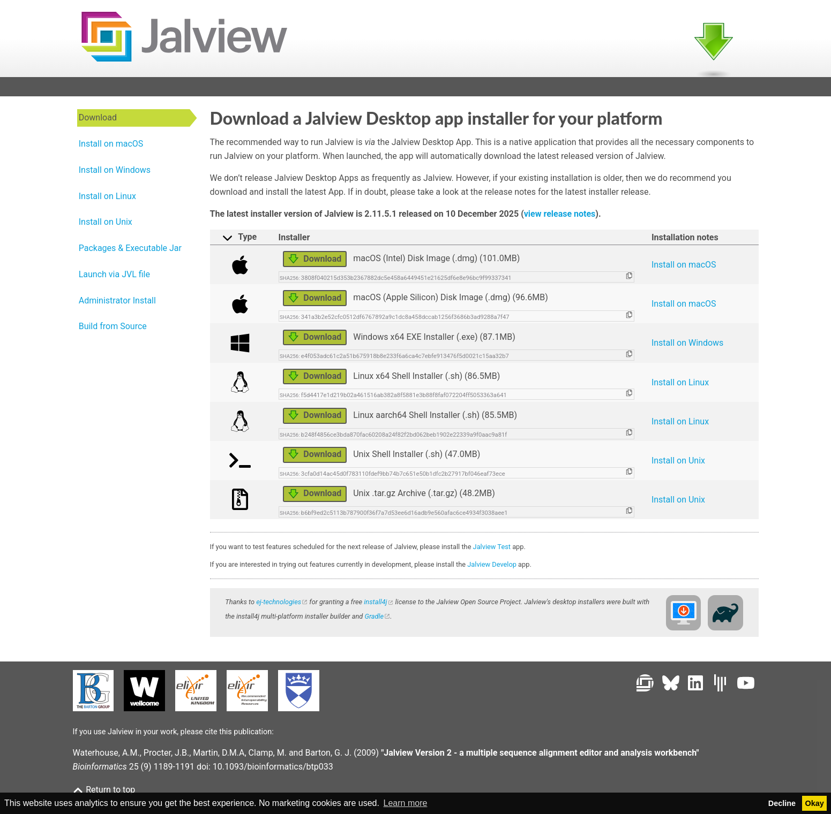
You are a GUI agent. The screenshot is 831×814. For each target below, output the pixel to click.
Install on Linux (680, 386)
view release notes (560, 217)
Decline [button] (782, 803)
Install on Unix (678, 464)
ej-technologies (278, 605)
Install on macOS (684, 268)
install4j (375, 605)
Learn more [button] (406, 803)
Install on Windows (687, 346)
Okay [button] (814, 803)
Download (315, 262)
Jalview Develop (491, 568)
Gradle (374, 619)
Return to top (104, 790)
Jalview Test (492, 550)
